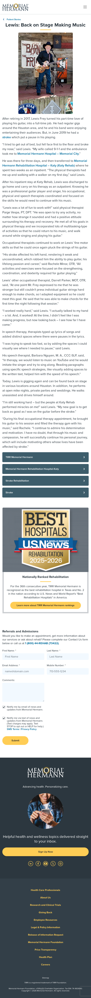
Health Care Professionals (45, 890)
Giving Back (45, 912)
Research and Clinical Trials (45, 905)
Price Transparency (45, 949)
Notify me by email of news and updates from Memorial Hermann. (25, 708)
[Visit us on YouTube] (46, 863)
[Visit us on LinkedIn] (31, 863)
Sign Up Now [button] (45, 851)
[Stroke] (45, 493)
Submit (15, 740)
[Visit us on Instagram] (60, 863)
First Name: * (9, 650)
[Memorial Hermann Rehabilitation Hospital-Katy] (45, 469)
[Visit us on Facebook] (38, 863)
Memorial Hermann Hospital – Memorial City (48, 154)
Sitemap (45, 978)
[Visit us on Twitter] (53, 863)
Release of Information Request (45, 934)
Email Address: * (11, 665)
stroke (6, 137)
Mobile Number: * (56, 665)
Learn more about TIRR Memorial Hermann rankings (46, 605)
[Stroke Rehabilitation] (45, 481)
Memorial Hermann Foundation (45, 942)
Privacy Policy (29, 729)
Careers (45, 964)
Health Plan (45, 957)
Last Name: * (53, 650)
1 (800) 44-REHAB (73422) (42, 643)
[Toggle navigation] (85, 7)
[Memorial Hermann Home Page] (15, 7)
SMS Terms (13, 729)
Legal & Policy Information (45, 927)
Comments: (8, 680)
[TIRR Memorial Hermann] (45, 457)
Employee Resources (45, 919)
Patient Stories (11, 19)
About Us (45, 897)
